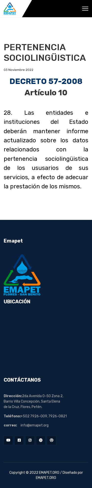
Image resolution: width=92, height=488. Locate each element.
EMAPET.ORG (49, 473)
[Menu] (85, 8)
